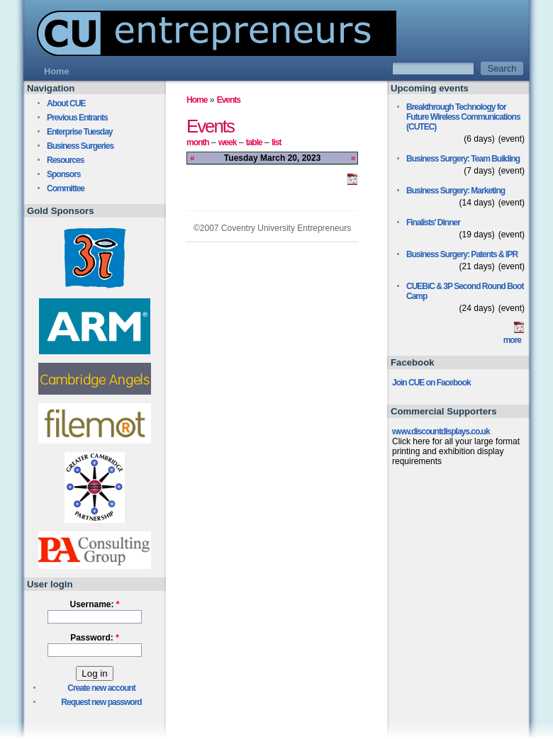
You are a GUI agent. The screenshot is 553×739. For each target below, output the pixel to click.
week (227, 142)
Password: (94, 638)
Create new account (101, 688)
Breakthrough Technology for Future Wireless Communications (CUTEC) (463, 117)
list (276, 142)
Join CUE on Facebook (431, 383)
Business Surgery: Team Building (463, 159)
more (512, 340)
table (254, 142)
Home (196, 100)
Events (228, 100)
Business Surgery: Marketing (455, 191)
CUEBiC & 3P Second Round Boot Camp (464, 291)
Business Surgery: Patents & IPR (462, 254)
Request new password (101, 702)
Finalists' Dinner (433, 222)
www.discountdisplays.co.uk (441, 431)
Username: (94, 604)
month (197, 142)
